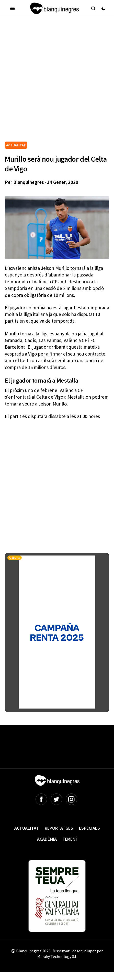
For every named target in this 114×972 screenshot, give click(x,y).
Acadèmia (47, 839)
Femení (70, 839)
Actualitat (26, 828)
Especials (89, 828)
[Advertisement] (57, 81)
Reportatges (59, 828)
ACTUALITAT (16, 145)
